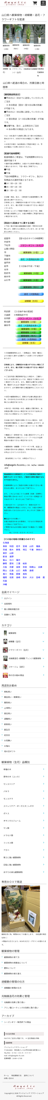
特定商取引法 (16, 1075)
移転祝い (8, 691)
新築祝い (8, 724)
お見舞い (8, 740)
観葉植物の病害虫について (15, 962)
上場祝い (8, 708)
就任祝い (8, 713)
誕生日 (7, 729)
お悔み (7, 746)
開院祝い (8, 702)
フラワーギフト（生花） (19, 650)
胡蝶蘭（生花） (15, 641)
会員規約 (8, 603)
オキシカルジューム (12, 820)
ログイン (8, 598)
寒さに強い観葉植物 (12, 857)
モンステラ (8, 798)
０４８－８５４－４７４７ (22, 1053)
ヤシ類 (6, 828)
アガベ (6, 850)
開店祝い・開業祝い (12, 697)
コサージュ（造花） (14, 666)
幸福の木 (7, 769)
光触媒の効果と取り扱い (14, 1002)
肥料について (10, 968)
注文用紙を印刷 (33, 1038)
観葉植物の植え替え (12, 973)
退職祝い (8, 718)
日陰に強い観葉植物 (12, 864)
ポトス (6, 813)
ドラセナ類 (8, 835)
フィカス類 (8, 842)
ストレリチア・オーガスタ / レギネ (18, 806)
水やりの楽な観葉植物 (13, 872)
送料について (29, 1075)
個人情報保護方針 (11, 609)
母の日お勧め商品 (13, 675)
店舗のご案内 (10, 614)
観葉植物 (12, 633)
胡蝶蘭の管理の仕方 (12, 987)
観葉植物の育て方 (11, 957)
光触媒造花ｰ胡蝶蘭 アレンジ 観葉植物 (25, 658)
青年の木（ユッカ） (12, 776)
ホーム (6, 1075)
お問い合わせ (9, 1078)
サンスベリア (9, 784)
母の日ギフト (10, 751)
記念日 (7, 735)
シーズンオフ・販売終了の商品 (17, 1022)
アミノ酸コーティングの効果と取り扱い (21, 1007)
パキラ (6, 791)
